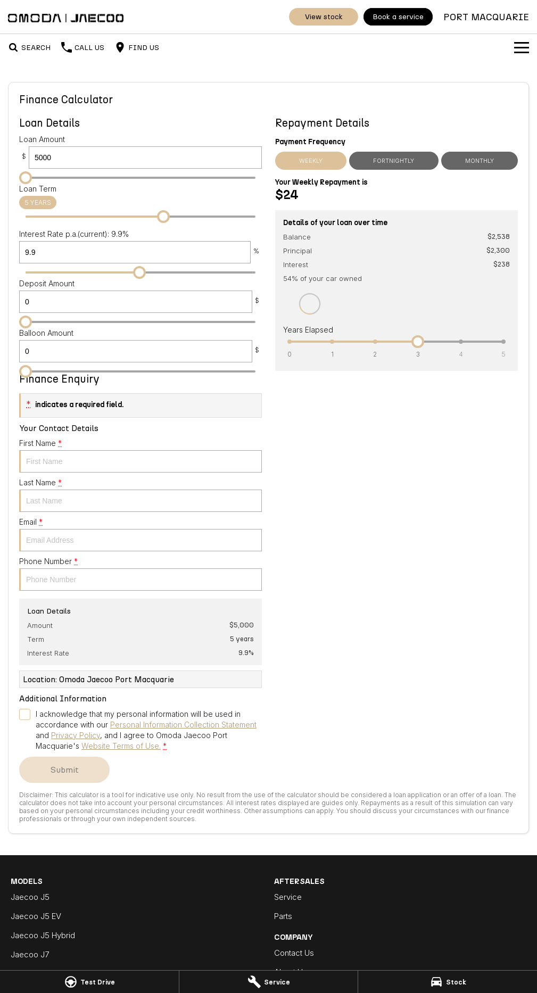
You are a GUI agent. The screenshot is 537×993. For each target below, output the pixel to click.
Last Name (140, 495)
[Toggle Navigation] (521, 47)
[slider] (25, 177)
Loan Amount (140, 152)
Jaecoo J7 (30, 954)
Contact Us (294, 953)
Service (288, 897)
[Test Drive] (89, 982)
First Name (140, 455)
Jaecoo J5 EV (36, 916)
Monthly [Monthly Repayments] (479, 160)
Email (140, 534)
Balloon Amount (140, 345)
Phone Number (140, 574)
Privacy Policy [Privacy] (75, 735)
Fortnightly (393, 160)
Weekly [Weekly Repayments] (311, 160)
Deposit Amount (140, 296)
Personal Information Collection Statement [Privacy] (183, 724)
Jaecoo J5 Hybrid (43, 935)
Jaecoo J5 (30, 897)
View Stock (324, 16)
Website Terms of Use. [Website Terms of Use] (121, 745)
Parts (283, 916)
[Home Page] (65, 16)
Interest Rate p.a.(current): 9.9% (140, 246)
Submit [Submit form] (65, 770)
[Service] (268, 982)
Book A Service (398, 16)
